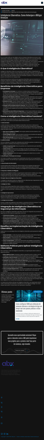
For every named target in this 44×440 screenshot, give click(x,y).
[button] (42, 3)
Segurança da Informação (17, 12)
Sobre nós (3, 381)
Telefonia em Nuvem (25, 384)
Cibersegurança (38, 291)
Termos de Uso (3, 428)
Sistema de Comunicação (30, 12)
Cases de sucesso (4, 383)
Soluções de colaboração (25, 381)
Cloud (22, 386)
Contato (2, 392)
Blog (2, 390)
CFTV (11, 388)
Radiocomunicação (13, 386)
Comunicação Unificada (14, 381)
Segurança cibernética (14, 384)
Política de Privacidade (5, 426)
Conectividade (23, 388)
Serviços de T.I (3, 385)
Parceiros (3, 387)
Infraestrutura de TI (6, 12)
